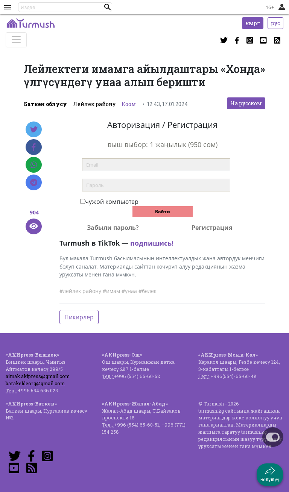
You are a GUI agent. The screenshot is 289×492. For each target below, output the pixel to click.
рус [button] (275, 23)
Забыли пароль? (113, 227)
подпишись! (151, 243)
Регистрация (212, 227)
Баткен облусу (45, 104)
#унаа (129, 291)
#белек (147, 291)
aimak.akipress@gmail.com (38, 376)
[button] (107, 7)
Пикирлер (79, 317)
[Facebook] (34, 147)
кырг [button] (252, 23)
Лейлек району (94, 104)
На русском (246, 103)
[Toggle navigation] (16, 39)
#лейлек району (80, 291)
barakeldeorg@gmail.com (35, 383)
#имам (111, 291)
